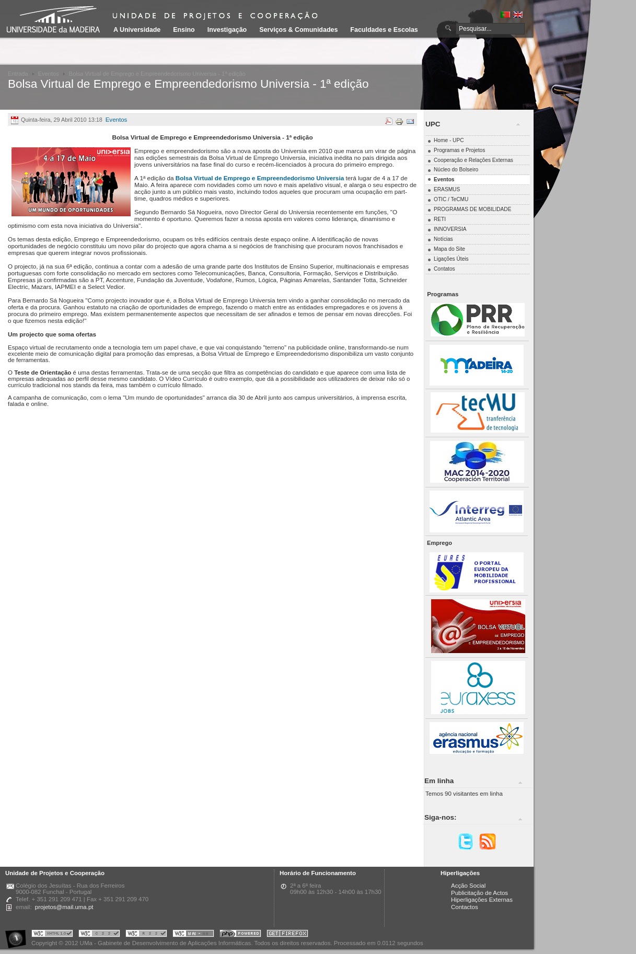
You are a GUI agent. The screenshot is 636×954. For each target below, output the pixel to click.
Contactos (464, 907)
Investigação (227, 29)
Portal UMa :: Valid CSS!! (99, 934)
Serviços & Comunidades (298, 29)
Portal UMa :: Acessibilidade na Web (18, 934)
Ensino (184, 29)
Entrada (18, 74)
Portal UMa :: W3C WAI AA (193, 934)
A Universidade (136, 29)
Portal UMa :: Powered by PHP (240, 934)
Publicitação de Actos (479, 893)
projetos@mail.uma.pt (64, 907)
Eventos (48, 74)
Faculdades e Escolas (384, 29)
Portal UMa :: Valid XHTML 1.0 (52, 934)
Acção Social (468, 885)
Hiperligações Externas (482, 900)
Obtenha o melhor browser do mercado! (287, 934)
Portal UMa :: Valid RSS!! (146, 934)
